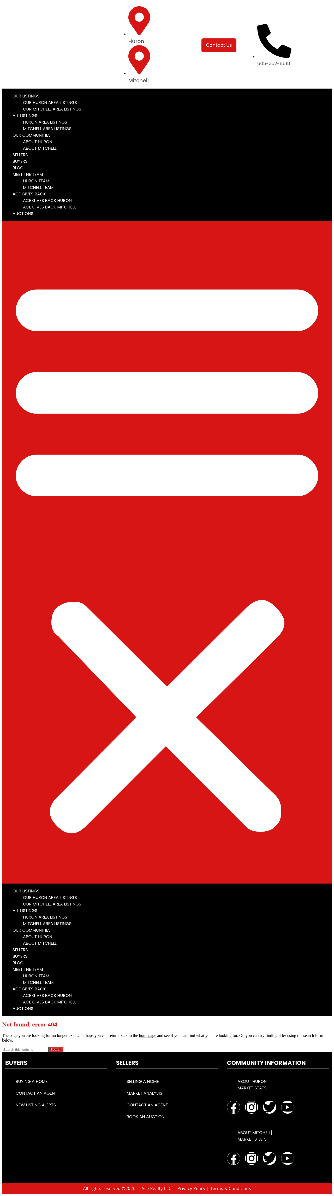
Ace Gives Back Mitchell (49, 207)
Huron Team (36, 181)
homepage (147, 1035)
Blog (18, 168)
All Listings (25, 116)
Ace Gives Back (29, 194)
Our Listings (26, 96)
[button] (167, 552)
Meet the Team (28, 174)
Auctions (23, 214)
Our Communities (32, 135)
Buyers (20, 161)
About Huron (37, 142)
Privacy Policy (191, 1188)
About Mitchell (40, 148)
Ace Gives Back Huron (47, 201)
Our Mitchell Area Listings (52, 109)
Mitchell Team (38, 187)
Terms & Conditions (230, 1188)
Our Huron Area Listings (50, 103)
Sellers (20, 155)
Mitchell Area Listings (47, 129)
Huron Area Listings (45, 122)
